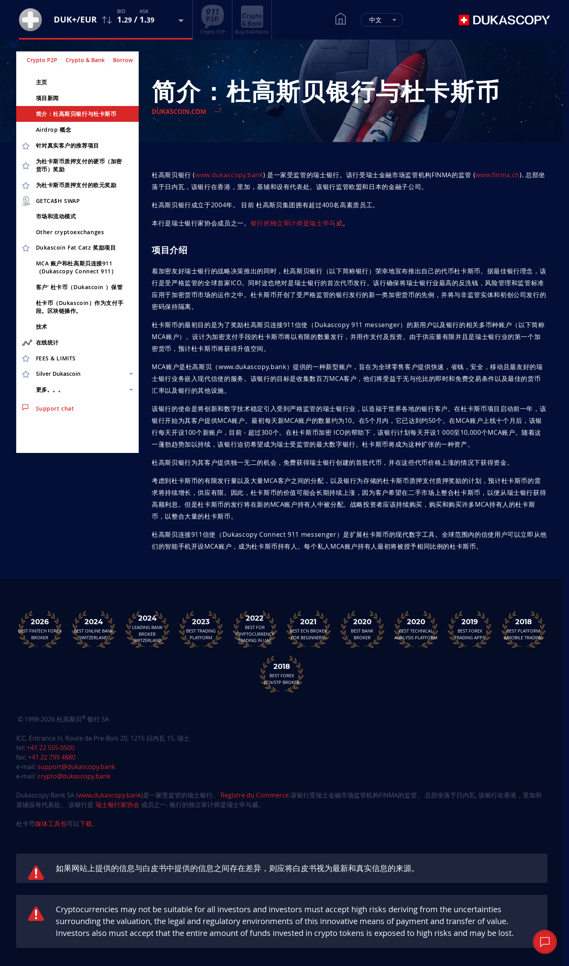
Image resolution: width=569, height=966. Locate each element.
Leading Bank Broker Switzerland (147, 629)
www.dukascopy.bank (229, 174)
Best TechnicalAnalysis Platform (416, 628)
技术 (41, 326)
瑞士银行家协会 (117, 804)
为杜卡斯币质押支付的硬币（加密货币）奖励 (79, 165)
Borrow (123, 60)
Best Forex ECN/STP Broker (282, 673)
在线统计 (40, 343)
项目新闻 (47, 98)
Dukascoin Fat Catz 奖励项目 (76, 247)
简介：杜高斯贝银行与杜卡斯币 (76, 113)
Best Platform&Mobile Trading (523, 628)
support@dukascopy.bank (76, 766)
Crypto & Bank (85, 60)
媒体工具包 (51, 823)
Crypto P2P (42, 60)
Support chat (48, 408)
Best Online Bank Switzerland (94, 628)
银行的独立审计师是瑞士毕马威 (297, 223)
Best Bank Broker (362, 628)
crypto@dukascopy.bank (74, 776)
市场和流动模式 (56, 216)
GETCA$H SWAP (50, 201)
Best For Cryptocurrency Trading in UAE (255, 629)
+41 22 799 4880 (51, 757)
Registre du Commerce (254, 795)
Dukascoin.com (179, 111)
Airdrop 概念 (54, 129)
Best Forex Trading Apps (470, 628)
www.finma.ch (497, 174)
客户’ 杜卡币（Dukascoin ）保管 (79, 287)
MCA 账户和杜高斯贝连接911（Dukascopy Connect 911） (76, 267)
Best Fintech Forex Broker (40, 628)
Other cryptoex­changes (70, 232)
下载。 (88, 823)
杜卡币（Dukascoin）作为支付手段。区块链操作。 (80, 306)
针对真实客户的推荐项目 (67, 145)
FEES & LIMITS (56, 358)
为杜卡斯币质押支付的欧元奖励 (76, 185)
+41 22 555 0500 (50, 747)
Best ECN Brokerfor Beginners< (308, 628)
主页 (41, 82)
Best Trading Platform (201, 628)
